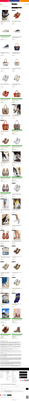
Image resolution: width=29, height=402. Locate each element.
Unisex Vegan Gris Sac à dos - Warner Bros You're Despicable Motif (5, 305)
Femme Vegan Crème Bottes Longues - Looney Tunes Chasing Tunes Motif (5, 321)
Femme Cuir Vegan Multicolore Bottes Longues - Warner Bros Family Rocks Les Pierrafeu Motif (16, 337)
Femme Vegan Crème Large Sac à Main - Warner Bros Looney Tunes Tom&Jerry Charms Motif (16, 69)
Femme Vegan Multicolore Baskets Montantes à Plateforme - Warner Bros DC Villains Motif (5, 53)
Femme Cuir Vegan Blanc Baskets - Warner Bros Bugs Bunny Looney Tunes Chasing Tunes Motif (16, 84)
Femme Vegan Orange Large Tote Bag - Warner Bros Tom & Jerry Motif (5, 131)
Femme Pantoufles (14, 383)
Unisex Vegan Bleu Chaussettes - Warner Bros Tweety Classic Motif (16, 305)
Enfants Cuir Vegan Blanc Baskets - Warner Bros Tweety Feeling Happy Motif (17, 289)
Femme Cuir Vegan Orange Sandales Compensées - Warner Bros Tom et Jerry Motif (5, 242)
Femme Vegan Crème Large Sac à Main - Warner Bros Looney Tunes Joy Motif (5, 68)
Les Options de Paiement (7, 374)
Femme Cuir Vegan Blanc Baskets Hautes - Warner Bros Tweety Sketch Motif (17, 226)
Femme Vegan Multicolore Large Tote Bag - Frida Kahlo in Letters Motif (17, 131)
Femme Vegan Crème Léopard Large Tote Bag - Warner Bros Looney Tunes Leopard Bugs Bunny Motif (5, 116)
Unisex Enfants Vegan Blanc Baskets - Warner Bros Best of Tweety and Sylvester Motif (17, 195)
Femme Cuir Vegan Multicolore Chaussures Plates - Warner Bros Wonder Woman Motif (17, 242)
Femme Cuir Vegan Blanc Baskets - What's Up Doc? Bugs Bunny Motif (5, 163)
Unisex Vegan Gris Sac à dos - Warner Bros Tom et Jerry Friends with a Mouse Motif (5, 257)
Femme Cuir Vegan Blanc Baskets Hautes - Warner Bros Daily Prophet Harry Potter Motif (5, 211)
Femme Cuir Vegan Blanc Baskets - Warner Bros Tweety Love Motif (16, 210)
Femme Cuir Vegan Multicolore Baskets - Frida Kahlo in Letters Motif (5, 194)
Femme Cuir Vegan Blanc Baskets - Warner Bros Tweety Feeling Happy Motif (5, 289)
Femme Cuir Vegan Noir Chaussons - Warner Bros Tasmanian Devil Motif (16, 115)
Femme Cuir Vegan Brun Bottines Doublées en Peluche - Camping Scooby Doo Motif (5, 337)
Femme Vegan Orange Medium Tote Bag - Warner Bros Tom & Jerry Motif (17, 100)
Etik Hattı (7, 379)
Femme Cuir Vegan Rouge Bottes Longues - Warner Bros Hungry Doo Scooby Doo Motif (17, 321)
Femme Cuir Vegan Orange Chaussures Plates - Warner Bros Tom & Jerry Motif (16, 21)
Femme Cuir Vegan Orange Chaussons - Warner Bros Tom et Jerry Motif (5, 100)
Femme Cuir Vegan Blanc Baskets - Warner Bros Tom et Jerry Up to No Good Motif (16, 148)
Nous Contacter (8, 381)
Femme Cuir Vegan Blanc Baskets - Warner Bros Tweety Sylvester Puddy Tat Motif (5, 84)
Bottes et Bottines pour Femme (14, 380)
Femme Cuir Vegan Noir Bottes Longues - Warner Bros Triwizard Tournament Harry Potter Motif (5, 21)
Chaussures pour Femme (13, 377)
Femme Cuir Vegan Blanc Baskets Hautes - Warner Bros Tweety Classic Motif (5, 226)
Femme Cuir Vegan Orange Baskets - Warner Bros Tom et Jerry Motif (5, 147)
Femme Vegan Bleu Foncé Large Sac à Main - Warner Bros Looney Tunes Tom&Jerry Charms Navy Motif (16, 53)
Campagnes (7, 380)
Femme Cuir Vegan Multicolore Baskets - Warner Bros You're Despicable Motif (5, 179)
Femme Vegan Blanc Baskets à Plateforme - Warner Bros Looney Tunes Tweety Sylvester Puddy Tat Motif (17, 37)
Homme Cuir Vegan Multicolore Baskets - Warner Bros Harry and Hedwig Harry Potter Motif (5, 274)
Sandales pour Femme (14, 382)
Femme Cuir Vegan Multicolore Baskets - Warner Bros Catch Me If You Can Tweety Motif (16, 179)
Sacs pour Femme (14, 378)
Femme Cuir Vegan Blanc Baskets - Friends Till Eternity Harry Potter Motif (16, 163)
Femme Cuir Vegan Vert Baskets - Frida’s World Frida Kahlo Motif (16, 273)
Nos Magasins (1, 376)
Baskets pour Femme (14, 381)
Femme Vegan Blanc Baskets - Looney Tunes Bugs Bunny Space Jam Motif (5, 37)
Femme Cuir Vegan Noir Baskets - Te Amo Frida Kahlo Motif (17, 257)
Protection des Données (2, 377)
